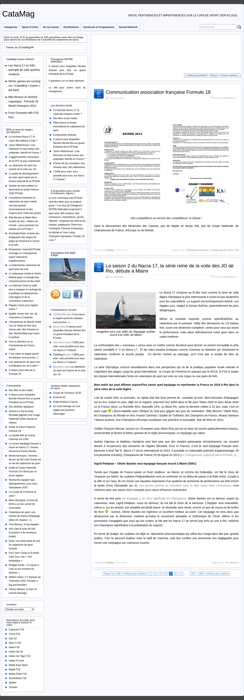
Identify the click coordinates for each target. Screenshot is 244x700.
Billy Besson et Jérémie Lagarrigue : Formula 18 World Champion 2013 (23, 101)
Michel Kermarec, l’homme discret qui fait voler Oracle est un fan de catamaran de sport (25, 459)
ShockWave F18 (17, 678)
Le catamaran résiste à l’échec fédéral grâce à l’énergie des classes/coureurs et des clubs (25, 277)
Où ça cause (51, 27)
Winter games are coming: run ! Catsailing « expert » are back (24, 86)
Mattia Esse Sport (18, 665)
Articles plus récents (134, 573)
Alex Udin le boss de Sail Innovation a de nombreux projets (23, 532)
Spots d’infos (30, 27)
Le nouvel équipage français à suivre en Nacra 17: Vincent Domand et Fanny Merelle (25, 447)
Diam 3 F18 (15, 643)
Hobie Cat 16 (16, 651)
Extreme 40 (59, 397)
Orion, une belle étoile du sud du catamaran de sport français (24, 545)
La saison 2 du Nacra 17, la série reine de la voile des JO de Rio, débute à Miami (170, 268)
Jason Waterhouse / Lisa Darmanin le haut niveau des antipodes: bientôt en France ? (25, 149)
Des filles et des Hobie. (21, 390)
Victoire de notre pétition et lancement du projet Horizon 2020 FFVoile (24, 189)
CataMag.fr (59, 354)
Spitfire (12, 682)
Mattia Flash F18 (18, 673)
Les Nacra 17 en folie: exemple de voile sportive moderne (24, 70)
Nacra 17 (234, 562)
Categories (10, 27)
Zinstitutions (71, 27)
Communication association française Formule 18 (158, 92)
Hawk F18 (14, 647)
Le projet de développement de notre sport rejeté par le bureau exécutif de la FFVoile (24, 177)
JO (227, 562)
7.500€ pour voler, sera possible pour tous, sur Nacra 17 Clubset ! (68, 175)
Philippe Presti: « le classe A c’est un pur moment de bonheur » (24, 569)
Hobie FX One (16, 660)
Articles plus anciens (218, 573)
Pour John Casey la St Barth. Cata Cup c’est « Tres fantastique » (24, 557)
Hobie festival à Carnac (65, 401)
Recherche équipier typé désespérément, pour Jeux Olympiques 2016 (23, 484)
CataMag (18, 13)
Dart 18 (13, 638)
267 (193, 573)
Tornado (13, 687)
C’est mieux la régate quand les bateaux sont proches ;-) (69, 318)
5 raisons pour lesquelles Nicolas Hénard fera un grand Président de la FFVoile (24, 398)
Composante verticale (64, 134)
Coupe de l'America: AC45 (67, 393)
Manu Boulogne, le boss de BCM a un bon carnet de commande (23, 504)
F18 (237, 250)
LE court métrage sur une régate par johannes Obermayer (66, 410)
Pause (213, 75)
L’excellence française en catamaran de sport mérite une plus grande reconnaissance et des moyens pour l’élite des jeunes (25, 205)
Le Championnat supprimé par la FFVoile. (207, 455)
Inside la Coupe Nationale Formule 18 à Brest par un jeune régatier (23, 471)
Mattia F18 (14, 669)
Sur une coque (117, 98)
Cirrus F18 (14, 634)
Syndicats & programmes (99, 27)
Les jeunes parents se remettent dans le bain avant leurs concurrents (185, 485)
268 (201, 573)
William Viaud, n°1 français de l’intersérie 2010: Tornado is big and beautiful (25, 581)
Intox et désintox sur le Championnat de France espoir (22, 345)
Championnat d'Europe (197, 250)
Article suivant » (230, 75)
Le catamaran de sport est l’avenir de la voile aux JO (69, 370)
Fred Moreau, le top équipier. (24, 524)
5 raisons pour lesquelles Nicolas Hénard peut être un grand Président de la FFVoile (67, 70)
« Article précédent (196, 75)
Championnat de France (222, 250)
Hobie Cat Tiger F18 (19, 656)
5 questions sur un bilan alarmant (66, 80)
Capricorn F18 (16, 629)
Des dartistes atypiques (21, 406)
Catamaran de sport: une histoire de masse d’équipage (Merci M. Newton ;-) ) (24, 516)
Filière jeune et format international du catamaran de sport (69, 126)
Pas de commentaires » (225, 98)
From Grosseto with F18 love (23, 115)
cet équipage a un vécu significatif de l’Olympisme (154, 498)
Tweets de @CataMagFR (20, 47)
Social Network (128, 27)
